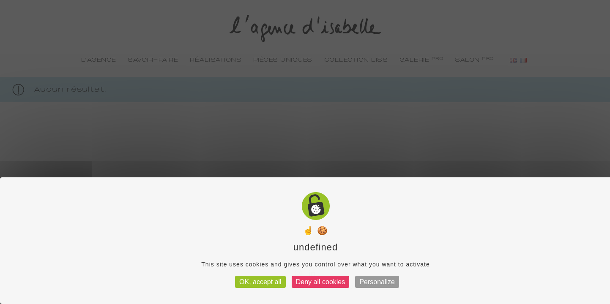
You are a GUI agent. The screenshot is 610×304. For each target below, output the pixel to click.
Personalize (377, 281)
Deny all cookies (320, 281)
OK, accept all (260, 281)
